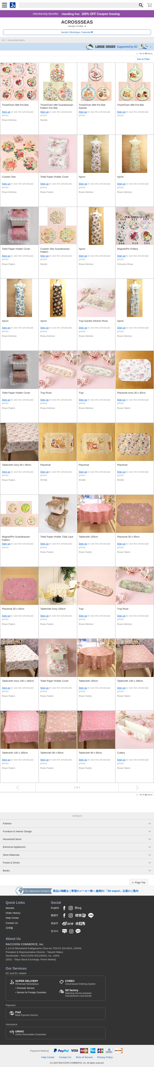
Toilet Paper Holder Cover (54, 176)
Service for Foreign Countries (31, 992)
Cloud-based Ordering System (80, 982)
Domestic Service (25, 988)
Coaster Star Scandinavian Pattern (55, 250)
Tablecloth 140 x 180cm (130, 680)
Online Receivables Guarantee (30, 1033)
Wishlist (10, 908)
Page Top (140, 882)
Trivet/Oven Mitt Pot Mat (15, 104)
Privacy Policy (105, 1057)
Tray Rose (46, 392)
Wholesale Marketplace (27, 982)
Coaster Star (9, 176)
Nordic (44, 120)
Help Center (12, 917)
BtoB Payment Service (26, 1013)
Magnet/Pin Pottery (127, 248)
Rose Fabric (47, 192)
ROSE (43, 480)
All (3, 40)
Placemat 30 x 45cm (128, 536)
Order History (13, 913)
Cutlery (121, 752)
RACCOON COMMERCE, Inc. (25, 944)
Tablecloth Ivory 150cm (53, 608)
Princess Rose (125, 264)
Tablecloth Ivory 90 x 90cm (16, 464)
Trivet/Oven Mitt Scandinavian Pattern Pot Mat (56, 106)
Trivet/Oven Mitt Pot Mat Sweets (92, 106)
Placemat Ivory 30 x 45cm (131, 392)
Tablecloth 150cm (88, 536)
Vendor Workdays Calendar (76, 32)
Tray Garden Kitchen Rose (93, 320)
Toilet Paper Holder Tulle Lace (56, 536)
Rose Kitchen (9, 120)
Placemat (45, 464)
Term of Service (84, 1057)
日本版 (9, 927)
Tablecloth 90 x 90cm (52, 752)
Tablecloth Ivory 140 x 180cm (18, 680)
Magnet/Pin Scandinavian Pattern (16, 538)
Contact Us (12, 923)
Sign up (6, 111)
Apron (82, 176)
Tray (81, 392)
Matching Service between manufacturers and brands (83, 993)
